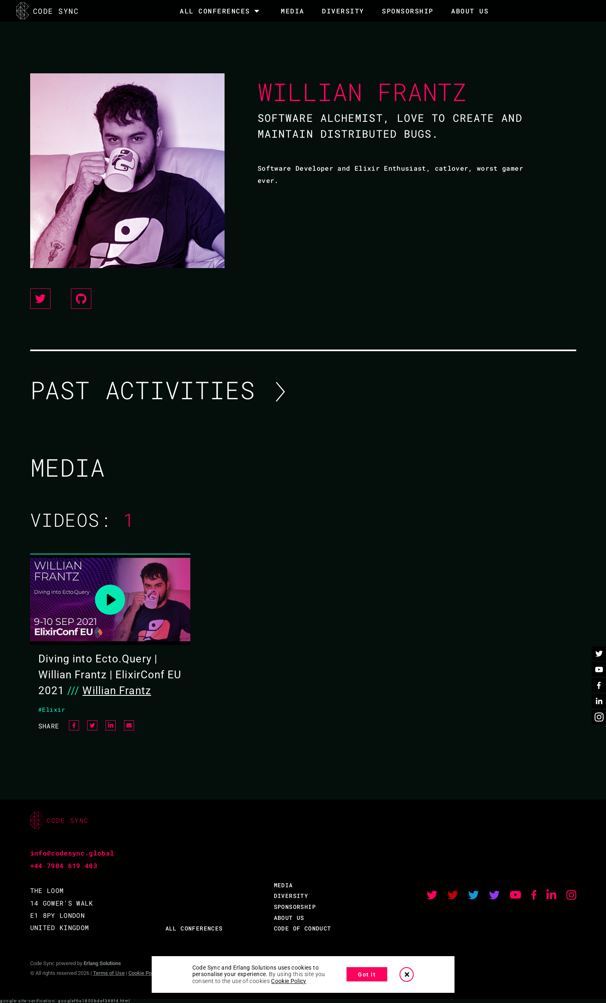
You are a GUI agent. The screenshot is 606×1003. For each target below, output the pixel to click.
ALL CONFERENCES (194, 928)
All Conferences (215, 11)
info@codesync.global (72, 853)
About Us (470, 11)
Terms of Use (109, 973)
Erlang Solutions (102, 963)
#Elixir (52, 709)
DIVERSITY (343, 11)
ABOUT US (289, 918)
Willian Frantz (116, 690)
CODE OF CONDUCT (302, 928)
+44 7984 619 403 (64, 865)
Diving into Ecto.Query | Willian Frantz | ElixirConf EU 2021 (110, 675)
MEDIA (292, 11)
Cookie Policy (143, 973)
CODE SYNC (47, 10)
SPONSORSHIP (408, 11)
